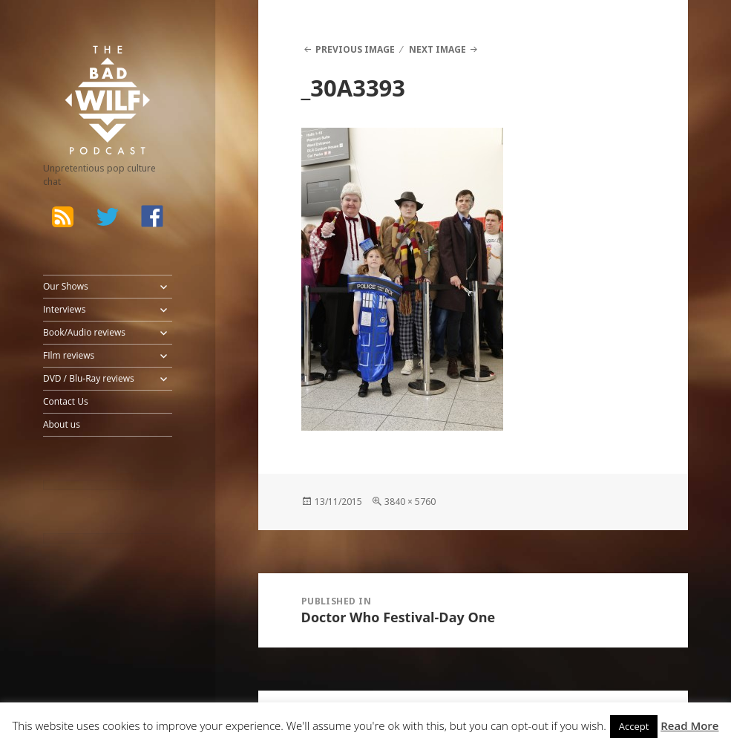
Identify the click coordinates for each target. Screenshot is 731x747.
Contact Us (65, 401)
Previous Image (355, 49)
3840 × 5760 (410, 501)
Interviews (64, 309)
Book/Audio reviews (84, 332)
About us (61, 424)
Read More (689, 725)
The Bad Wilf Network (95, 65)
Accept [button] (634, 726)
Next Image (437, 49)
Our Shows (65, 286)
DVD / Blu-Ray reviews (88, 378)
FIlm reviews (68, 355)
